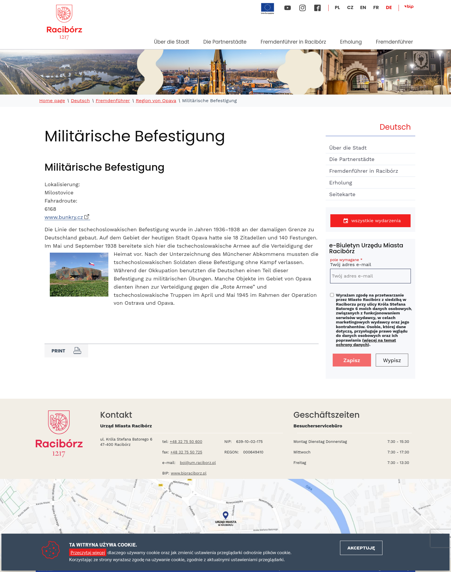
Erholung (351, 41)
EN (363, 7)
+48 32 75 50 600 (186, 441)
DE (389, 7)
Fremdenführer (394, 41)
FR (376, 7)
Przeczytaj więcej (88, 552)
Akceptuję (361, 548)
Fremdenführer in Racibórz (293, 41)
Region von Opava (156, 100)
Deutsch (80, 100)
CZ (350, 7)
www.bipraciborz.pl (188, 473)
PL (337, 7)
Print (66, 350)
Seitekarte (342, 194)
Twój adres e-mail (370, 263)
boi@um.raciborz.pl (198, 462)
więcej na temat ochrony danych (366, 342)
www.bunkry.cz (64, 217)
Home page (52, 100)
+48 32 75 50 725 (186, 452)
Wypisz (392, 360)
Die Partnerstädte (225, 41)
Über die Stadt (171, 41)
